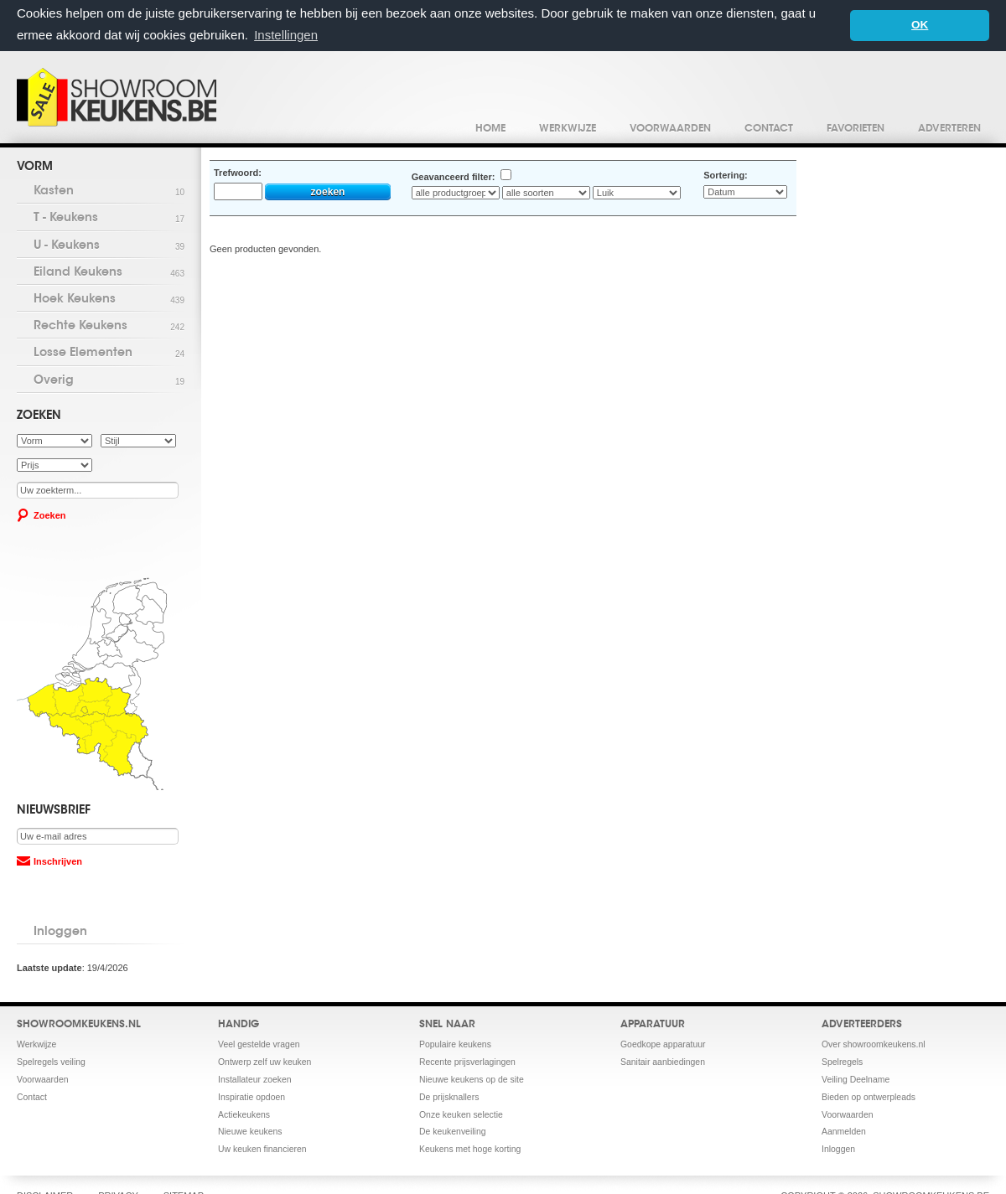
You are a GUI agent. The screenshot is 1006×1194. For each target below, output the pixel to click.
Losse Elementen (109, 354)
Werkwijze (567, 128)
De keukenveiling (452, 1131)
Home (490, 128)
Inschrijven (58, 860)
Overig (109, 381)
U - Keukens (109, 246)
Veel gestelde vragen (259, 1043)
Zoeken (50, 514)
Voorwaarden (670, 128)
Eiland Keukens (109, 273)
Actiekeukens (244, 1114)
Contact (768, 128)
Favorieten (855, 128)
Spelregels (842, 1061)
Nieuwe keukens (250, 1131)
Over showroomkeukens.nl (874, 1043)
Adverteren (949, 128)
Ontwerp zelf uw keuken (264, 1061)
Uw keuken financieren (262, 1149)
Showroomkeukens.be (116, 96)
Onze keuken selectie (461, 1114)
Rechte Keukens (109, 326)
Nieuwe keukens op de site (471, 1078)
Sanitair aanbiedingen (662, 1061)
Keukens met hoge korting (470, 1149)
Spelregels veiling (51, 1061)
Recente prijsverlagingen (467, 1061)
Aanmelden (844, 1131)
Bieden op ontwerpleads (868, 1096)
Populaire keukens (455, 1043)
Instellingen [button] (286, 35)
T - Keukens (109, 219)
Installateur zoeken (255, 1078)
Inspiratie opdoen (251, 1096)
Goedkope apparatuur (663, 1043)
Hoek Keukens (109, 300)
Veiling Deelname (855, 1078)
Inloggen (60, 932)
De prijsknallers (449, 1096)
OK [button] (919, 24)
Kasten (109, 191)
